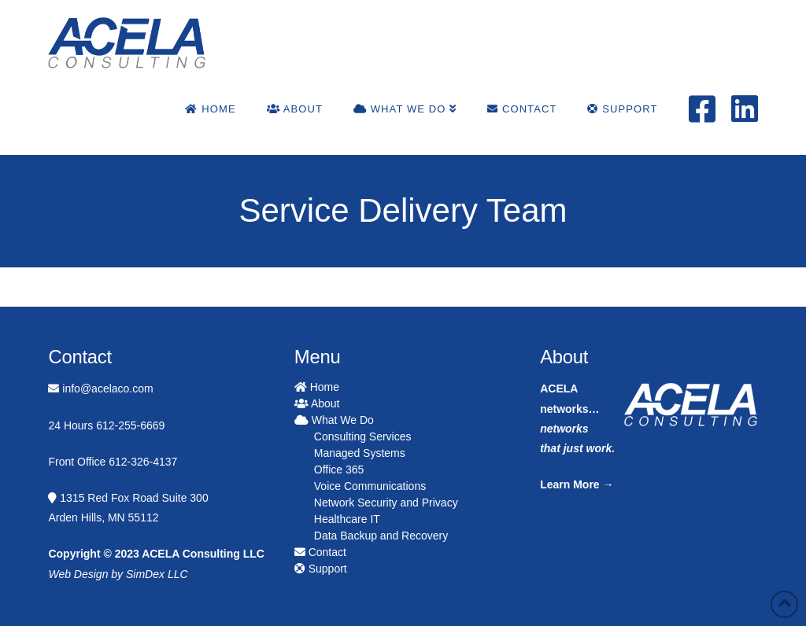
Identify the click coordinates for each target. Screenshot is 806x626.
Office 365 (339, 469)
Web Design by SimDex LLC (117, 574)
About (317, 403)
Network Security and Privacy (386, 502)
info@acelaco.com (100, 388)
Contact (320, 552)
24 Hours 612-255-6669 (106, 425)
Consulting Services (363, 436)
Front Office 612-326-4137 (112, 461)
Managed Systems (359, 453)
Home (316, 387)
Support (320, 568)
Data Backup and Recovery (381, 535)
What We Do (334, 420)
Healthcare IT (347, 519)
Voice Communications (370, 486)
